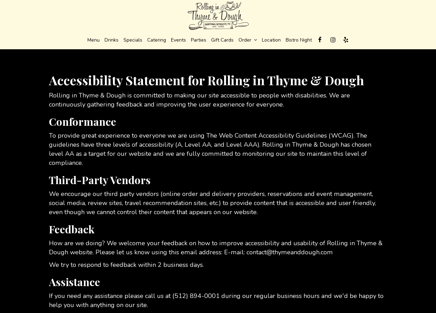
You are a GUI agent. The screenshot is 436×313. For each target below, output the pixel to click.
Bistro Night (299, 40)
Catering (156, 40)
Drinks (112, 40)
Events (178, 40)
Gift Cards (222, 40)
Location (271, 40)
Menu (93, 40)
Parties (198, 40)
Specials (132, 40)
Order (247, 40)
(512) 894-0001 (196, 296)
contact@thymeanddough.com (289, 252)
